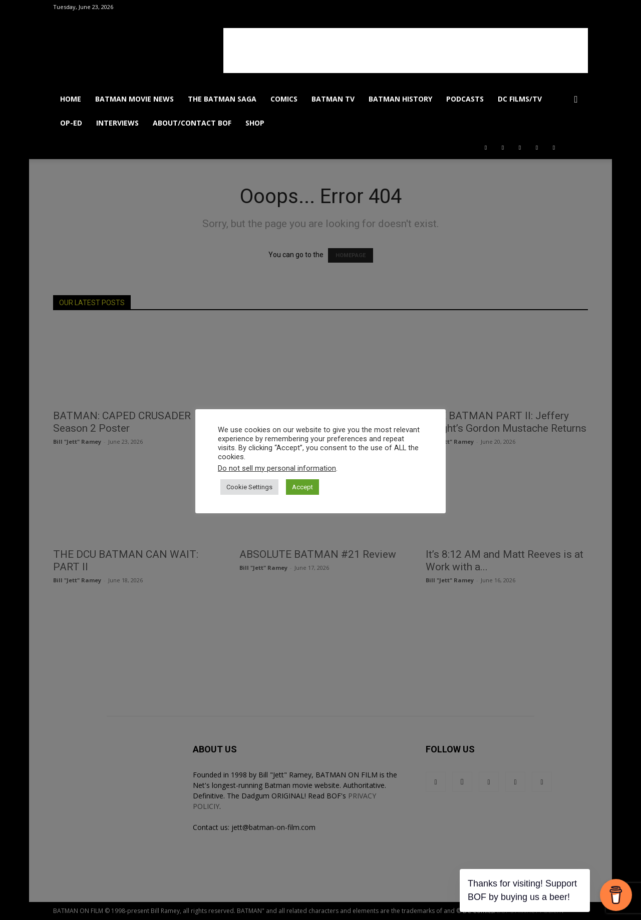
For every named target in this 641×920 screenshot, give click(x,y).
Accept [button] (302, 487)
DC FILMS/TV (520, 99)
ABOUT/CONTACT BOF (192, 123)
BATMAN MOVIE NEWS (134, 99)
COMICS (283, 99)
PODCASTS (465, 99)
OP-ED (71, 123)
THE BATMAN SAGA (222, 99)
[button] (576, 100)
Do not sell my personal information (277, 468)
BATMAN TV (333, 99)
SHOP (254, 123)
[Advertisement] (405, 50)
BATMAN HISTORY (400, 99)
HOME (70, 99)
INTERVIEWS (117, 123)
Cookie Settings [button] (249, 487)
